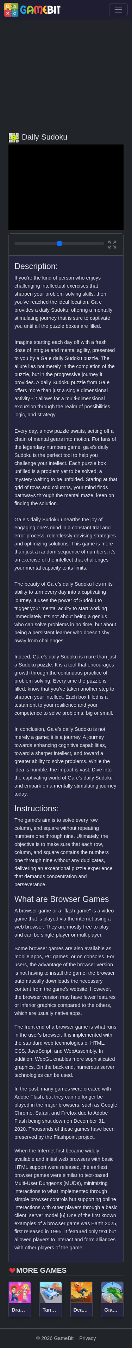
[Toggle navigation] (118, 9)
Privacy (87, 1338)
